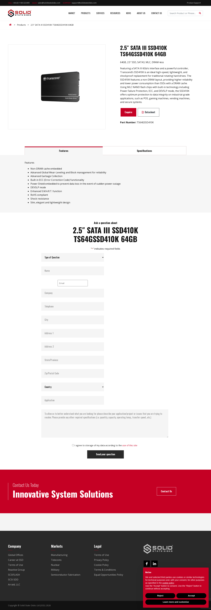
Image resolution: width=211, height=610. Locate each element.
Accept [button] (191, 595)
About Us (141, 13)
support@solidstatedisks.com (80, 3)
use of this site (129, 445)
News (128, 13)
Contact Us (156, 13)
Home (11, 24)
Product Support (194, 3)
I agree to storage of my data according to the (106, 445)
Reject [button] (160, 595)
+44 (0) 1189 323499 (18, 3)
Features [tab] (63, 151)
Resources (115, 13)
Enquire (128, 112)
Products (85, 13)
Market (71, 13)
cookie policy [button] (168, 583)
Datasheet (148, 112)
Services (100, 13)
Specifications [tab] (144, 151)
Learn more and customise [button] (176, 602)
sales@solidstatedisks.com (46, 3)
